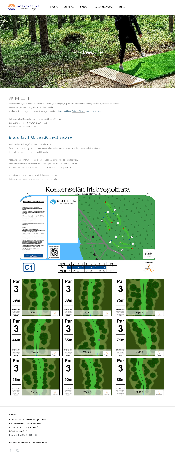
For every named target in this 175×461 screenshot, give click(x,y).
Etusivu (54, 7)
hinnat (33, 126)
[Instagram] (17, 450)
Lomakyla (69, 7)
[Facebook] (10, 450)
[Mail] (14, 450)
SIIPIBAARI (84, 7)
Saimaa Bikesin (78, 111)
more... (121, 7)
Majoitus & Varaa (104, 7)
